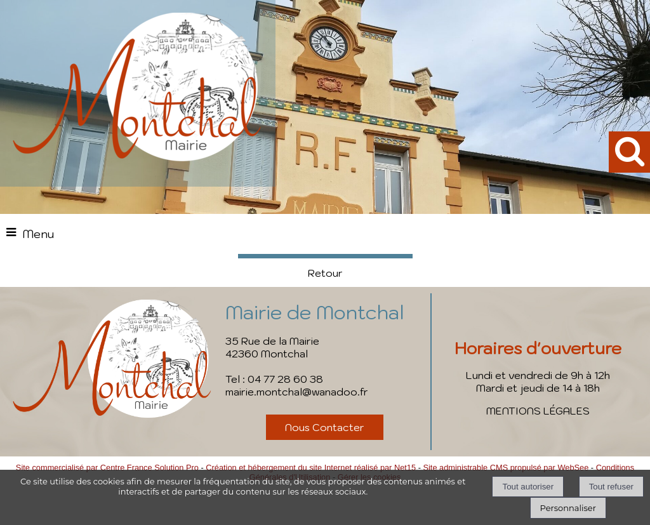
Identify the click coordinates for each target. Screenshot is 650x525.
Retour (325, 273)
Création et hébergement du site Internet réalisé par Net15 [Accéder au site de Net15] (311, 467)
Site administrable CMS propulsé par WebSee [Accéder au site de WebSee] (505, 467)
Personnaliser (568, 508)
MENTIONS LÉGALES (538, 410)
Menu (38, 234)
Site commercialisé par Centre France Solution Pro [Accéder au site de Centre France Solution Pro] (107, 467)
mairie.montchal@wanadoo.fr (296, 391)
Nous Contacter (324, 427)
